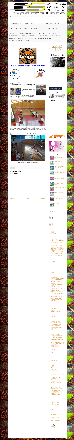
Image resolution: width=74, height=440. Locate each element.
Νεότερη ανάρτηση (12, 198)
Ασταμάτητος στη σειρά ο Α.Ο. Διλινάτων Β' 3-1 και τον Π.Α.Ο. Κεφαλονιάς (58, 162)
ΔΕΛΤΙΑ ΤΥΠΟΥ (26, 26)
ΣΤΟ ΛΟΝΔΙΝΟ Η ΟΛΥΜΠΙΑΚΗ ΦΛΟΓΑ (56, 311)
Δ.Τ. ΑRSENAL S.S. (53, 365)
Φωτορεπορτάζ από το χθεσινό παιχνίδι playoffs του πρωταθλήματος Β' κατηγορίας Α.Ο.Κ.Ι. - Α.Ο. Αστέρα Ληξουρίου (59, 178)
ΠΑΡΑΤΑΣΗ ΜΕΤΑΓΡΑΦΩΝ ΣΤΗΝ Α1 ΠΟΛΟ (56, 317)
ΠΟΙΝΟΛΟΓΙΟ (42, 33)
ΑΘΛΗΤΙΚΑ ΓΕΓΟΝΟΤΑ (17, 23)
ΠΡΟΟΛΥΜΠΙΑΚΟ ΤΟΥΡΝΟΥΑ (55, 402)
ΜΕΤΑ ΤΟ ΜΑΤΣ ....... (35, 28)
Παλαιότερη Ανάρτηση (43, 198)
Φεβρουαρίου (53, 426)
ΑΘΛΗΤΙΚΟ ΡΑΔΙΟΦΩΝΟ (33, 16)
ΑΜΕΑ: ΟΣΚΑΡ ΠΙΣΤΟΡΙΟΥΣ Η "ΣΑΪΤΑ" (56, 298)
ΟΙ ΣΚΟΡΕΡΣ (38, 31)
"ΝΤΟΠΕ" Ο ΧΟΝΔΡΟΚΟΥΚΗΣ (55, 276)
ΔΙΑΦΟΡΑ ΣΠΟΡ (43, 26)
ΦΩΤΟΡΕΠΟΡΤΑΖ (22, 38)
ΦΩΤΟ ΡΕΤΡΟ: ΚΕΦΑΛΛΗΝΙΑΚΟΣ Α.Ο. (56, 281)
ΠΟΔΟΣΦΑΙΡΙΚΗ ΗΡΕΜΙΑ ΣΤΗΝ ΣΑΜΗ (56, 239)
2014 (51, 226)
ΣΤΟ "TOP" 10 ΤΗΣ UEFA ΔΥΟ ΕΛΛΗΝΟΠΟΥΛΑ (57, 342)
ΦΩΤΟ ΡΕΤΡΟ (12, 38)
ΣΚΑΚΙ (54, 33)
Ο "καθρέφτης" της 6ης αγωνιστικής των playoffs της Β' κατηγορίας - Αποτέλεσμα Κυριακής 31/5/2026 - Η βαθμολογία (59, 167)
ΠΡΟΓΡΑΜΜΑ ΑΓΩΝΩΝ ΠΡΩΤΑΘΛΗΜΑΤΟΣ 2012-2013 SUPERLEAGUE (57, 344)
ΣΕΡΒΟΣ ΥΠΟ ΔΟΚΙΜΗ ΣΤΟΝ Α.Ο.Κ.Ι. (56, 387)
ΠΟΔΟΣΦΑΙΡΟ (12, 33)
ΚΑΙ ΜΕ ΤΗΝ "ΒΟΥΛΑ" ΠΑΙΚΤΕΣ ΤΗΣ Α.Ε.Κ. (56, 391)
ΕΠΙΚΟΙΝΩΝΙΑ (44, 16)
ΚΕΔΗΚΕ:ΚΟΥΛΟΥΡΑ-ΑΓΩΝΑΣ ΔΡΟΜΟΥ (56, 299)
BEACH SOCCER (53, 403)
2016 (51, 224)
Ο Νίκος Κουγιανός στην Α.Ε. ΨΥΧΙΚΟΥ (56, 324)
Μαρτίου (52, 425)
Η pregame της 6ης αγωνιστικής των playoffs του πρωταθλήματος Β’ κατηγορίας (59, 188)
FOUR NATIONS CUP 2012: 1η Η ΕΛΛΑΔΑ (56, 341)
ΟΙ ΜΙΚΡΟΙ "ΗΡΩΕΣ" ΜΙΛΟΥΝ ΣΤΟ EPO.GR (56, 334)
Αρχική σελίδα (12, 16)
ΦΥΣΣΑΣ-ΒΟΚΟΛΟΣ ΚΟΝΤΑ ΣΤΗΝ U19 (56, 364)
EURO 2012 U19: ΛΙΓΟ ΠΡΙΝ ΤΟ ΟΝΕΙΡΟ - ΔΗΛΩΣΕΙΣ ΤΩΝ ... (56, 369)
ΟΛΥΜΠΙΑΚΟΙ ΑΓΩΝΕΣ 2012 (50, 31)
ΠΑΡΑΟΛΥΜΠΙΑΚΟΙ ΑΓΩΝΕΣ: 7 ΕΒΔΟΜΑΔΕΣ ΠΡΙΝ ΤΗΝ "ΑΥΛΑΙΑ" (57, 339)
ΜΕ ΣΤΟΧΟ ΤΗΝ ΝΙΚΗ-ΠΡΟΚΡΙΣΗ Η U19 (56, 382)
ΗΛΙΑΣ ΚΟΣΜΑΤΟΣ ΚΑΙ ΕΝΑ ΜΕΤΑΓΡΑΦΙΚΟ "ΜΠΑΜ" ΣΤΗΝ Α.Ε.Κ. (57, 360)
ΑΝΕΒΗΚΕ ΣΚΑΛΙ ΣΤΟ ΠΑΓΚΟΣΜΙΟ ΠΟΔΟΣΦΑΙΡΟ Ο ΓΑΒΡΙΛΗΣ (55, 316)
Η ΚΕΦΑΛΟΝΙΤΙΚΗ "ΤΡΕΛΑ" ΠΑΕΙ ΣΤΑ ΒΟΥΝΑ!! (57, 278)
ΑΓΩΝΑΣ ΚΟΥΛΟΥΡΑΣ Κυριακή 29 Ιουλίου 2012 (57, 295)
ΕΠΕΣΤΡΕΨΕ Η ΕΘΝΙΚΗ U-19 (55, 346)
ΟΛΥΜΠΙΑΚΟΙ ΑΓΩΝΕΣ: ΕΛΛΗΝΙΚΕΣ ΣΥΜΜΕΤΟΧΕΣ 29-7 (56, 259)
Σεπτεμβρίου (52, 233)
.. (9, 23)
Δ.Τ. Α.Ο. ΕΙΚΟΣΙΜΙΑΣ (54, 378)
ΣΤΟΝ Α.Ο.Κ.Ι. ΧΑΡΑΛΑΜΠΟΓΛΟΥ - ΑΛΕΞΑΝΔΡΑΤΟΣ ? (55, 326)
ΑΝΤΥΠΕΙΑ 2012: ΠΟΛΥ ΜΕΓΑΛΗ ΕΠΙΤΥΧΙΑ (56, 350)
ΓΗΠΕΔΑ (11, 26)
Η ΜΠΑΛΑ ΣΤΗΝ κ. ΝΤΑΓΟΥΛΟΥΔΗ (55, 420)
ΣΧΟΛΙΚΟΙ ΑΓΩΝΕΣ (42, 35)
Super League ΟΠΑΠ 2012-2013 (55, 345)
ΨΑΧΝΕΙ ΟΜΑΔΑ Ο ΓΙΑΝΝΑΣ (55, 401)
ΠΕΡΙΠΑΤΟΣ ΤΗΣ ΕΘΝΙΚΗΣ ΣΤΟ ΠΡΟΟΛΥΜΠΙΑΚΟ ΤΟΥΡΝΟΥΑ (55, 417)
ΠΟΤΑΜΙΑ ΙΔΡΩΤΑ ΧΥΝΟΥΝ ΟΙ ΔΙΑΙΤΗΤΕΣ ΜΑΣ (57, 248)
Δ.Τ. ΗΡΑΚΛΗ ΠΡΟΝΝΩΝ (54, 301)
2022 (51, 217)
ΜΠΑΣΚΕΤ (55, 28)
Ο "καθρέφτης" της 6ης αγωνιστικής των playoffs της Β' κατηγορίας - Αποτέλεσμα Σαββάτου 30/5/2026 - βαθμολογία (59, 183)
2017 (51, 223)
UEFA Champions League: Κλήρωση (55, 321)
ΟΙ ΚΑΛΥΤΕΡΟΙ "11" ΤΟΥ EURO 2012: (56, 410)
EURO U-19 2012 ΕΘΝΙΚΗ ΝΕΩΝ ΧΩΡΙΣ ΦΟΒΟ (57, 419)
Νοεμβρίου (52, 231)
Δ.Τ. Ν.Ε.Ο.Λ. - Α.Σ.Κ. (53, 328)
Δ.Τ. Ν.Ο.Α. (52, 366)
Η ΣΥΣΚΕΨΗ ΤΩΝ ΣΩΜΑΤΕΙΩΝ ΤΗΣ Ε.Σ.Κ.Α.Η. (57, 333)
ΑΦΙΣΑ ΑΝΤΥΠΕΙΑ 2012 (54, 370)
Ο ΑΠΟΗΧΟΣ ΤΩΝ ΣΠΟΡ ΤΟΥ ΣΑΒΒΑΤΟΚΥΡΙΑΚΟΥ (21, 31)
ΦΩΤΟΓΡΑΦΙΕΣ (21, 16)
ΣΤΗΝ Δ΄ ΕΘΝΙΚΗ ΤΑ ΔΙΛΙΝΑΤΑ (55, 290)
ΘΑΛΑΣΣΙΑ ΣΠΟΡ (13, 28)
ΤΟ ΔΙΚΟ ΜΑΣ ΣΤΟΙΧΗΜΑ (55, 35)
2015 (51, 225)
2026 (51, 212)
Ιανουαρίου (52, 427)
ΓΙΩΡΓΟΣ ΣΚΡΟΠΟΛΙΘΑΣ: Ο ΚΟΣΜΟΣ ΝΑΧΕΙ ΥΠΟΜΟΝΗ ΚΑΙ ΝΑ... (57, 296)
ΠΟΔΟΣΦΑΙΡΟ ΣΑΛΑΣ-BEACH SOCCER (27, 33)
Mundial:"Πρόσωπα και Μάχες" (45, 38)
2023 (51, 216)
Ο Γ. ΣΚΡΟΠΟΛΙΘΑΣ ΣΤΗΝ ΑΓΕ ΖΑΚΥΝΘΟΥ (57, 390)
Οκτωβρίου (52, 232)
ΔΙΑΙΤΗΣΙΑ (34, 26)
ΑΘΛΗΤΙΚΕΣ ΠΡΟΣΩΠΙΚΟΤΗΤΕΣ (32, 23)
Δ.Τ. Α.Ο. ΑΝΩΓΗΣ (53, 300)
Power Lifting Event (53, 386)
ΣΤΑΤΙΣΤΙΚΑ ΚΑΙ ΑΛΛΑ (14, 35)
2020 (51, 219)
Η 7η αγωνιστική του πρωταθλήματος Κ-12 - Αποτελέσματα (59, 193)
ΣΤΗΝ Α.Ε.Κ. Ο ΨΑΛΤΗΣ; (54, 416)
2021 (51, 218)
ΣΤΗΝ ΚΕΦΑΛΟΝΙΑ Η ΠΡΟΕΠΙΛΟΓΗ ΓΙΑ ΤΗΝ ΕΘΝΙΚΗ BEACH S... (57, 389)
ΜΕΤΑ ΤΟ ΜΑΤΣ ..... (24, 28)
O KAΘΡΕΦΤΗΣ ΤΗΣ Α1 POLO (16, 40)
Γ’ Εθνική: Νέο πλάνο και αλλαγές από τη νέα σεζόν (58, 203)
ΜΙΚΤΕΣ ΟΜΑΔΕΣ (47, 28)
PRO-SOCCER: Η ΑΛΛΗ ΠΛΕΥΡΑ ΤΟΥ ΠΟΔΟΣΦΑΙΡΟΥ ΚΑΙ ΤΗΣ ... (56, 358)
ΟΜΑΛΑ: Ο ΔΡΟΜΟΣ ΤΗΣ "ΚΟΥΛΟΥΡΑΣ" (56, 247)
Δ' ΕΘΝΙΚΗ (17, 26)
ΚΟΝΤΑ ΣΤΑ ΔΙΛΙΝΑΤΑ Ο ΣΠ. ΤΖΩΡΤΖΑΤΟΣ (56, 327)
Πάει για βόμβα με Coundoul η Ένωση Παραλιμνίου (57, 262)
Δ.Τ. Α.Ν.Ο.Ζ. (52, 329)
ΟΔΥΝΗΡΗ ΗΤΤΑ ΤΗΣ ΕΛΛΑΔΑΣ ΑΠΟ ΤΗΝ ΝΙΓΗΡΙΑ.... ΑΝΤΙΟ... (56, 393)
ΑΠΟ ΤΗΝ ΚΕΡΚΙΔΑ (58, 23)
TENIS (27, 40)
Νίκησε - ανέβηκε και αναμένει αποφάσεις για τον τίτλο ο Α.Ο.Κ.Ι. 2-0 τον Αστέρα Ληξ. (59, 172)
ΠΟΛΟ (49, 33)
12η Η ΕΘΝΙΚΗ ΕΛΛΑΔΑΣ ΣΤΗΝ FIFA (56, 404)
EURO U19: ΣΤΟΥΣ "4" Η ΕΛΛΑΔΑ (55, 377)
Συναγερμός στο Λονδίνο (54, 277)
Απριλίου (52, 424)
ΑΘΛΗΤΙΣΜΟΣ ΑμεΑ (47, 23)
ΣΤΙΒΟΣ (23, 35)
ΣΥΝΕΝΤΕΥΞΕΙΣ (31, 35)
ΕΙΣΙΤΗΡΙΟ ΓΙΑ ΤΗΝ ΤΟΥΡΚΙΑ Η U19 (56, 394)
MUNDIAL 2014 (32, 38)
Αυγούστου (52, 234)
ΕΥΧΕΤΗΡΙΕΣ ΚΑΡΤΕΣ (54, 26)
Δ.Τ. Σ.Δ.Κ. (52, 347)
